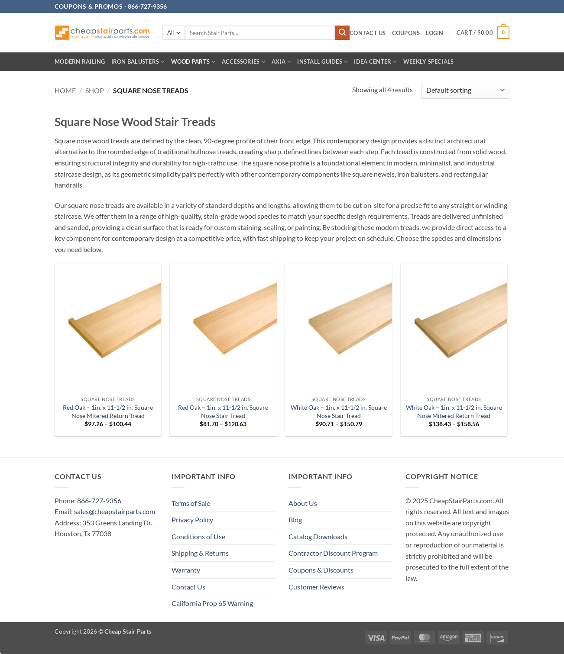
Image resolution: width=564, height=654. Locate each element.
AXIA (281, 62)
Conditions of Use (198, 536)
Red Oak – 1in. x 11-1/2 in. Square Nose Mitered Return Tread (108, 411)
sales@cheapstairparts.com (114, 511)
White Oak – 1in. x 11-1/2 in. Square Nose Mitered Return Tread (454, 411)
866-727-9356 (99, 500)
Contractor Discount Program (333, 553)
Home (65, 90)
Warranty (186, 570)
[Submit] (342, 33)
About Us (302, 503)
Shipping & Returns (200, 553)
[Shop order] (465, 90)
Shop (94, 90)
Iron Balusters (138, 62)
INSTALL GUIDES (322, 62)
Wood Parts (193, 62)
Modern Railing (80, 61)
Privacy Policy (192, 519)
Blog (295, 519)
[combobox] (260, 33)
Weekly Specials (428, 61)
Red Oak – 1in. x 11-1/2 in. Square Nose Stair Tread (223, 411)
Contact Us (368, 32)
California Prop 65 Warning (212, 603)
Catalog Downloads (317, 536)
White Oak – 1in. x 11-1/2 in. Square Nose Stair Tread (339, 411)
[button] (434, 33)
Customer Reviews (316, 587)
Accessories (244, 62)
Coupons (406, 32)
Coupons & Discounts (320, 570)
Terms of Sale (191, 503)
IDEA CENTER (375, 62)
